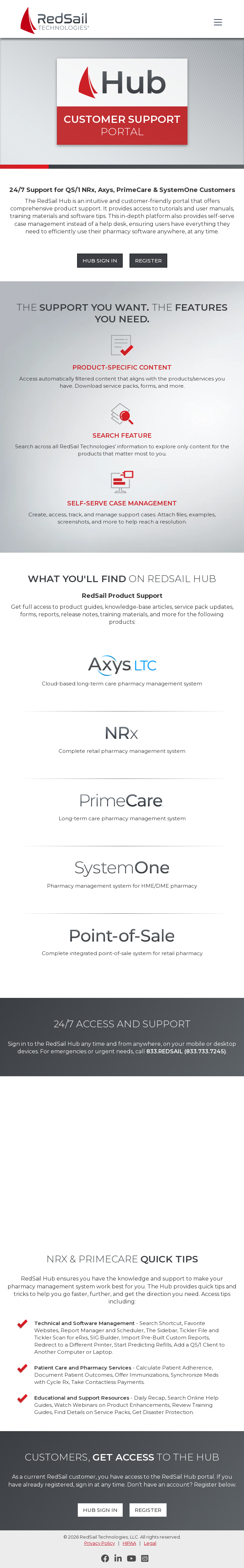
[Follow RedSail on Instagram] (142, 1559)
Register (148, 260)
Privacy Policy (99, 1543)
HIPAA (129, 1543)
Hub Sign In (100, 260)
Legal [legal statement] (150, 1543)
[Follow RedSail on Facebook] (102, 1559)
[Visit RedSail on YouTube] (129, 1559)
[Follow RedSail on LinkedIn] (115, 1559)
